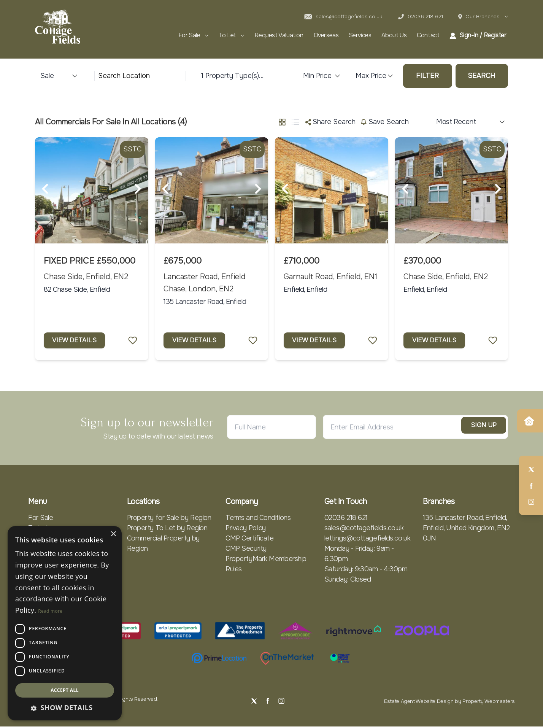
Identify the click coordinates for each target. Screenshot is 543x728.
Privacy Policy (245, 529)
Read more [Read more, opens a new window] (50, 611)
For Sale (193, 35)
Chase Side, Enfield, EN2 (86, 276)
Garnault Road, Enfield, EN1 (330, 276)
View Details (76, 341)
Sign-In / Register (477, 35)
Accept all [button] (65, 690)
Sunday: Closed (347, 580)
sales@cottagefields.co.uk (343, 16)
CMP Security (246, 549)
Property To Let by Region (167, 529)
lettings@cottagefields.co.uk (367, 539)
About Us (393, 35)
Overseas (326, 35)
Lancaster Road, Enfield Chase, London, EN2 (205, 283)
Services (360, 35)
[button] (64, 708)
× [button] (113, 534)
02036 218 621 (420, 16)
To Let (231, 35)
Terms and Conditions (258, 519)
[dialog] (65, 623)
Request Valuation (278, 35)
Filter (427, 76)
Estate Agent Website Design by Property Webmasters (449, 702)
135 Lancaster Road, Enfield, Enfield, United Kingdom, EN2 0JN (466, 529)
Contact (428, 35)
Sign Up (476, 428)
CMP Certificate (249, 539)
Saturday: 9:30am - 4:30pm (366, 570)
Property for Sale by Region (169, 519)
